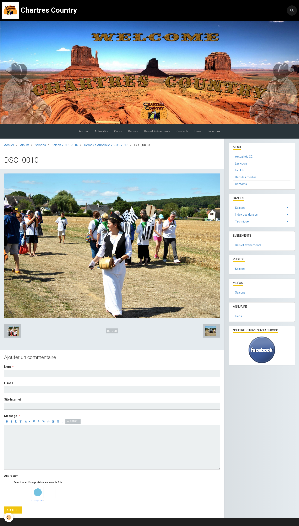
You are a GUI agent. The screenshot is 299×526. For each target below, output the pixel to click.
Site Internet (12, 399)
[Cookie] (8, 517)
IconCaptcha (37, 500)
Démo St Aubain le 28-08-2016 (106, 145)
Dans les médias (245, 177)
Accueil (83, 131)
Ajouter (13, 510)
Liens (198, 131)
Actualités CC (244, 156)
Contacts (182, 131)
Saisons (40, 145)
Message (10, 416)
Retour (112, 330)
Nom (7, 366)
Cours (118, 131)
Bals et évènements (157, 131)
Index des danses (246, 214)
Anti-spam (11, 475)
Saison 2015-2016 (65, 145)
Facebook (214, 131)
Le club (239, 170)
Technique (242, 221)
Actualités (101, 131)
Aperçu (73, 421)
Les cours (241, 163)
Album (24, 145)
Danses (133, 131)
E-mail (8, 383)
